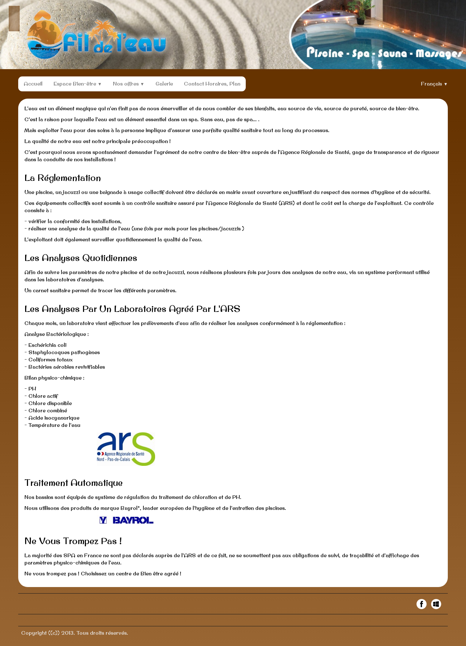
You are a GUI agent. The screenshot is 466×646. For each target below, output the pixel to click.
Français (434, 83)
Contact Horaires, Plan (212, 83)
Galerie (164, 83)
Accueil (33, 83)
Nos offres (129, 83)
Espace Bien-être (78, 83)
